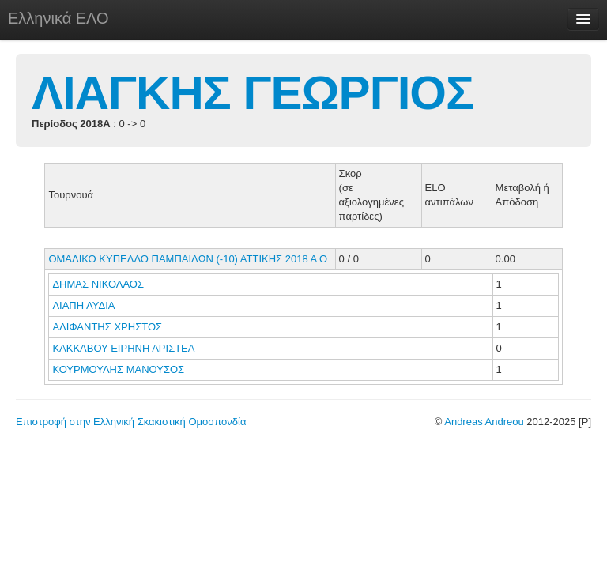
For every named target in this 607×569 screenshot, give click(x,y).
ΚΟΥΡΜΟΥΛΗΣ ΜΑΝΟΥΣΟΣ (119, 369)
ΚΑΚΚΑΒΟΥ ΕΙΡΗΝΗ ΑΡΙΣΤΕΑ (124, 348)
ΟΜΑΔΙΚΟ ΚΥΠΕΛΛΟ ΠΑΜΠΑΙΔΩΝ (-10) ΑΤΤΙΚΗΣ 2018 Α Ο (187, 259)
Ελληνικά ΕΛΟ (58, 18)
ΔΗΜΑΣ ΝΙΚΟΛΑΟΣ (99, 284)
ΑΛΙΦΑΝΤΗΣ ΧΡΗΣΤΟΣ (108, 327)
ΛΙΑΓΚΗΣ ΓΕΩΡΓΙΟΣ (252, 92)
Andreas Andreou (483, 422)
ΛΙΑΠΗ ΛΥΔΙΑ (84, 305)
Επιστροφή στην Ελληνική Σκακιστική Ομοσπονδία (131, 422)
